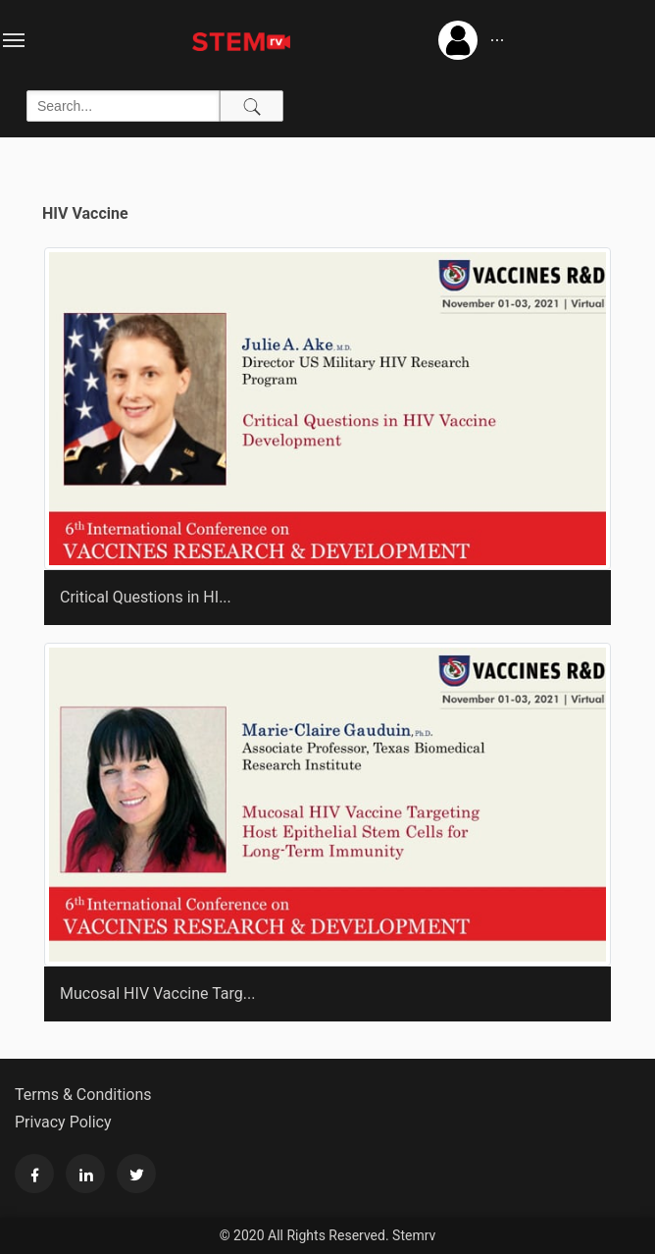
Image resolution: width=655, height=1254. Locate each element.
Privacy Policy (63, 1122)
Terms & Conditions (83, 1094)
